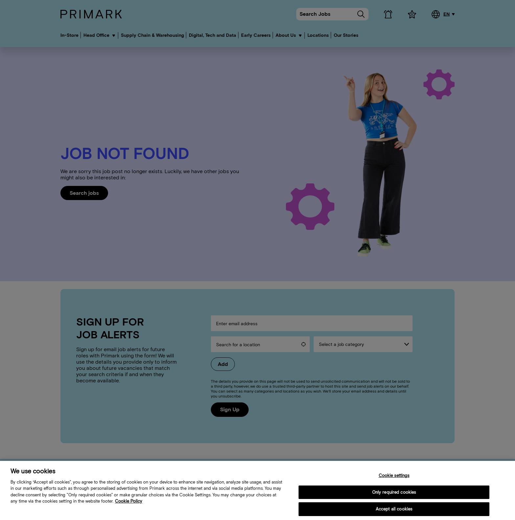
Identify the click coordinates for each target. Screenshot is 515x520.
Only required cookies (394, 497)
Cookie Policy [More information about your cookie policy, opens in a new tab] (128, 506)
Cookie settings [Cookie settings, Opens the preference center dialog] (394, 480)
